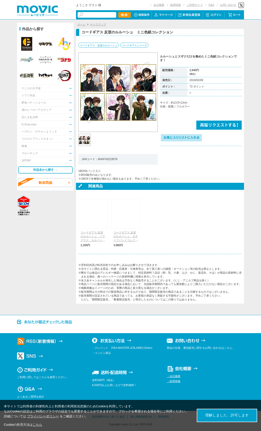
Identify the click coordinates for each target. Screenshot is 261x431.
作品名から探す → (45, 169)
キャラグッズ (98, 24)
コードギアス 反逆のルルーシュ (98, 45)
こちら (37, 424)
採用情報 (175, 5)
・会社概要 (173, 376)
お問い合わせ (228, 5)
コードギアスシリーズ (134, 45)
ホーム (81, 24)
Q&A (211, 5)
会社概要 (158, 5)
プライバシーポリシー (43, 416)
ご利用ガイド (195, 5)
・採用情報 (173, 381)
